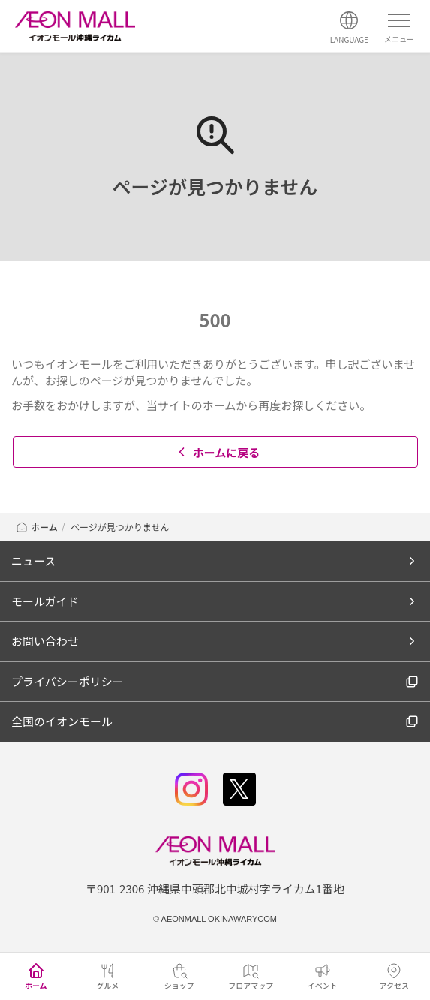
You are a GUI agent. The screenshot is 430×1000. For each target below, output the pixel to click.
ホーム (36, 526)
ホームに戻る (217, 452)
